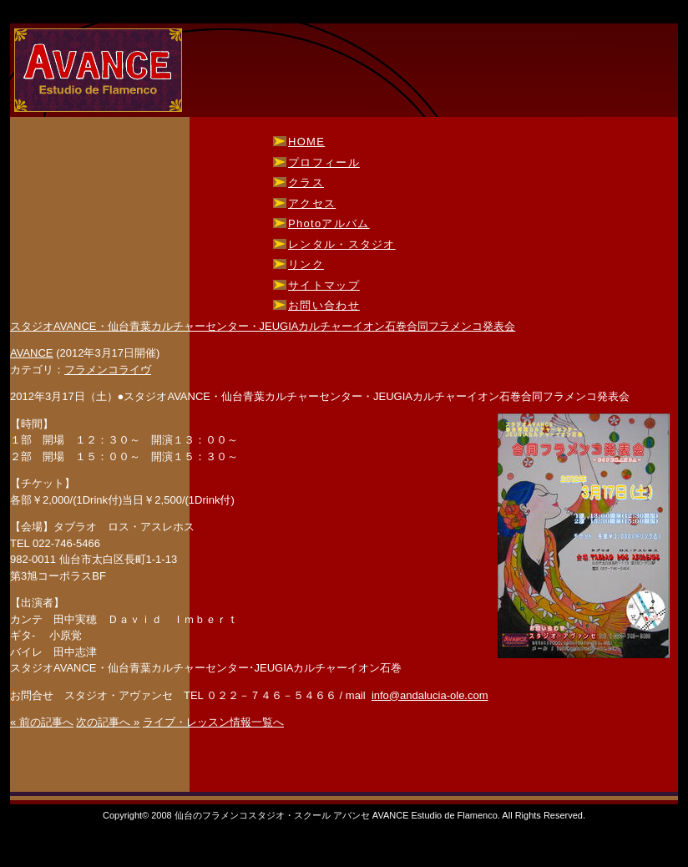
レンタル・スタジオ (342, 244)
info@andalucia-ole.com (430, 695)
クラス (306, 182)
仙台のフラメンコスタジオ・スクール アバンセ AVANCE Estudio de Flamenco (99, 71)
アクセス (312, 203)
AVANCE (31, 353)
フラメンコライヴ (107, 369)
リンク (306, 264)
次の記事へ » (107, 722)
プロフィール (324, 162)
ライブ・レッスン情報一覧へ (213, 722)
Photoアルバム (329, 223)
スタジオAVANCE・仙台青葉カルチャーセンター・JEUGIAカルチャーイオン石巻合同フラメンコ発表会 (262, 326)
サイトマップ (324, 285)
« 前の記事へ (41, 722)
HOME (306, 141)
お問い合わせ (324, 305)
